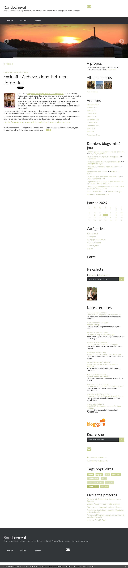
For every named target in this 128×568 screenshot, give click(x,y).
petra (26, 130)
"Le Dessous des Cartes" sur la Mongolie (102, 344)
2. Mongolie (91, 237)
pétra (31, 130)
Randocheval (15, 7)
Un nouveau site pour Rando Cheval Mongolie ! (105, 386)
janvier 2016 (91, 117)
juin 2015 (90, 132)
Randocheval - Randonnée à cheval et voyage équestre (104, 500)
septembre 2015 (93, 126)
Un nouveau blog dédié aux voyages (101, 334)
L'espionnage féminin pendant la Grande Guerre (105, 187)
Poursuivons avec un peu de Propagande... (103, 157)
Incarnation (91, 159)
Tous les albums (92, 92)
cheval (69, 128)
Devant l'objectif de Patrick (100, 183)
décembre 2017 (93, 105)
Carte (91, 257)
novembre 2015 (93, 120)
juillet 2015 (91, 129)
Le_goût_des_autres (97, 154)
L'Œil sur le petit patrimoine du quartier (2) (103, 177)
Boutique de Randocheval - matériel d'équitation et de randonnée (105, 511)
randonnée (116, 474)
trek (107, 474)
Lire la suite (112, 69)
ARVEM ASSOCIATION (98, 188)
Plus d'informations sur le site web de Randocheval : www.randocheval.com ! (37, 122)
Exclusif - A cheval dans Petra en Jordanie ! (36, 79)
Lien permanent (11, 128)
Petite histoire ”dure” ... (95, 191)
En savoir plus (91, 566)
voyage (75, 128)
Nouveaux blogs (93, 325)
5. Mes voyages (93, 246)
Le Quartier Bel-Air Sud (96, 178)
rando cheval (93, 478)
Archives (23, 20)
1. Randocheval (37, 128)
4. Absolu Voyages (94, 243)
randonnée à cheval (58, 128)
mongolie (104, 486)
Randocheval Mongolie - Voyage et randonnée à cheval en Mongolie (105, 516)
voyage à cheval (10, 130)
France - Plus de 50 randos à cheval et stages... (104, 354)
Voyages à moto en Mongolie (98, 376)
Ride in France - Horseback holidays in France (104, 507)
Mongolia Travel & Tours (96, 520)
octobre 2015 (92, 123)
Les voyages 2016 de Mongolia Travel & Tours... (105, 396)
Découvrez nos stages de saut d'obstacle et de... (105, 315)
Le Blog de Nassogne (95, 164)
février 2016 (91, 114)
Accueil (10, 20)
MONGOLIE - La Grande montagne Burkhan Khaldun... (104, 407)
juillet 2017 (91, 111)
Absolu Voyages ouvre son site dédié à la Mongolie (102, 365)
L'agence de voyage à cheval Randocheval (45, 93)
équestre (109, 482)
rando (104, 478)
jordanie (19, 130)
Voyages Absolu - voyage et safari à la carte (103, 504)
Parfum (90, 194)
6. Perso (90, 249)
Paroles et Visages (115, 191)
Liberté (89, 169)
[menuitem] (10, 20)
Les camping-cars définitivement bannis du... (104, 162)
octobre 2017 (92, 108)
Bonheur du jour (102, 194)
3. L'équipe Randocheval (96, 240)
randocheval (38, 130)
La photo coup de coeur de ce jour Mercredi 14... (105, 181)
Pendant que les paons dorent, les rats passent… (105, 152)
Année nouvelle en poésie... (97, 172)
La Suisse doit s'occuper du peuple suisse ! (103, 167)
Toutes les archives (93, 135)
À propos (37, 20)
